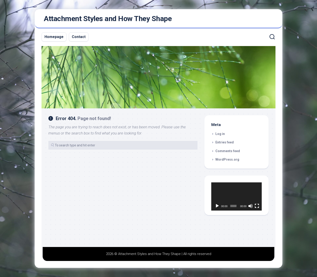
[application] (236, 196)
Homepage (54, 37)
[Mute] (250, 206)
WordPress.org (227, 159)
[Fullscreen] (257, 206)
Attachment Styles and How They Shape (108, 18)
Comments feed (227, 151)
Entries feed (224, 142)
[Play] (217, 206)
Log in (220, 134)
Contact (79, 37)
